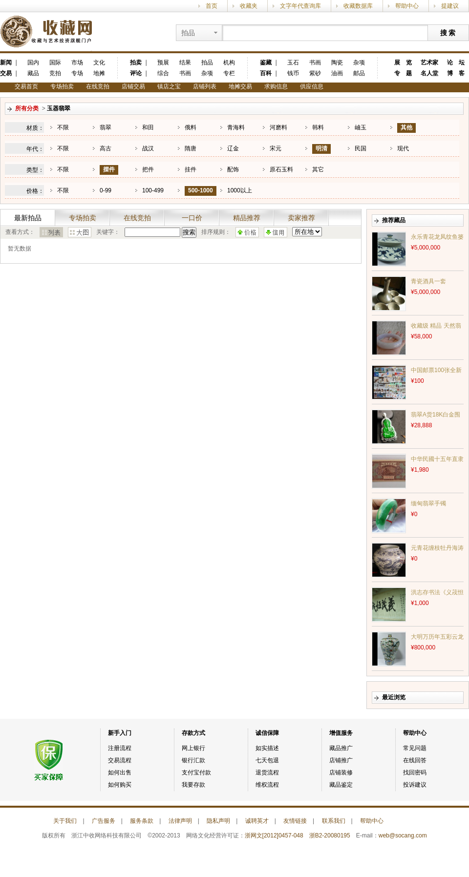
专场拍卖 (62, 86)
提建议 (450, 5)
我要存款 (193, 784)
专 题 (403, 73)
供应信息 (311, 86)
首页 (211, 5)
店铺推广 (341, 760)
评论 (136, 73)
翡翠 (105, 127)
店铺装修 (341, 772)
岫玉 (360, 127)
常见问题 (414, 748)
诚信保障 (267, 733)
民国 (360, 148)
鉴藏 (266, 62)
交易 (6, 73)
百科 (266, 73)
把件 (148, 169)
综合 (163, 73)
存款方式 (193, 733)
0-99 (105, 190)
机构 (229, 62)
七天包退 (267, 760)
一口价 (192, 218)
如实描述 (267, 748)
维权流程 (267, 784)
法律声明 (180, 820)
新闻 (6, 62)
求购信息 (276, 86)
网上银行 (193, 748)
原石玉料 (281, 169)
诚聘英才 (257, 820)
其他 (406, 127)
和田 (148, 127)
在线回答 (414, 760)
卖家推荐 (301, 218)
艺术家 (429, 62)
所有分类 (27, 108)
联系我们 (333, 820)
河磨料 (278, 127)
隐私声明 (218, 820)
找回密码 (414, 772)
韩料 (318, 127)
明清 (321, 148)
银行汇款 (193, 760)
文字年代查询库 (300, 5)
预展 (163, 62)
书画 (185, 73)
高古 (105, 148)
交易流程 (119, 760)
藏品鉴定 (341, 784)
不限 (63, 127)
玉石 (293, 62)
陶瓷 (337, 62)
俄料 (190, 127)
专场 (77, 73)
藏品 (33, 73)
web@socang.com (403, 835)
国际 (55, 62)
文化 (99, 62)
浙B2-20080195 (329, 835)
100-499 (153, 190)
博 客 (456, 73)
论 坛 (456, 62)
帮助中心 (407, 5)
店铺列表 (204, 86)
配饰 (233, 169)
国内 (33, 62)
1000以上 (239, 190)
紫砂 (315, 73)
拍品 (207, 62)
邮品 (359, 73)
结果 (185, 62)
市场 (77, 62)
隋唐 (190, 148)
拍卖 (136, 62)
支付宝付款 (196, 772)
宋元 (275, 148)
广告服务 (103, 820)
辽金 (233, 148)
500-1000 (200, 190)
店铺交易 (133, 86)
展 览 (403, 62)
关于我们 (65, 820)
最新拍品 (28, 218)
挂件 (190, 169)
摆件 (109, 169)
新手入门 (119, 733)
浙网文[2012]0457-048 (274, 835)
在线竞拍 (97, 86)
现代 (403, 148)
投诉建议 (414, 784)
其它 (318, 169)
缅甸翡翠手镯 (428, 503)
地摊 (99, 73)
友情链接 (295, 820)
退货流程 (267, 772)
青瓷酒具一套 (428, 281)
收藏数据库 (358, 5)
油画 (337, 73)
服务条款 (141, 820)
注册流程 (119, 748)
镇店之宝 (169, 86)
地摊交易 (240, 86)
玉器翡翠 (58, 108)
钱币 (293, 73)
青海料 (236, 127)
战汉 (148, 148)
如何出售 (119, 772)
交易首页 (26, 86)
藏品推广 (341, 748)
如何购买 (119, 784)
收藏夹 (248, 5)
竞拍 (55, 73)
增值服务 (341, 733)
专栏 (229, 73)
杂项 (207, 73)
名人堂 (429, 73)
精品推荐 (246, 218)
